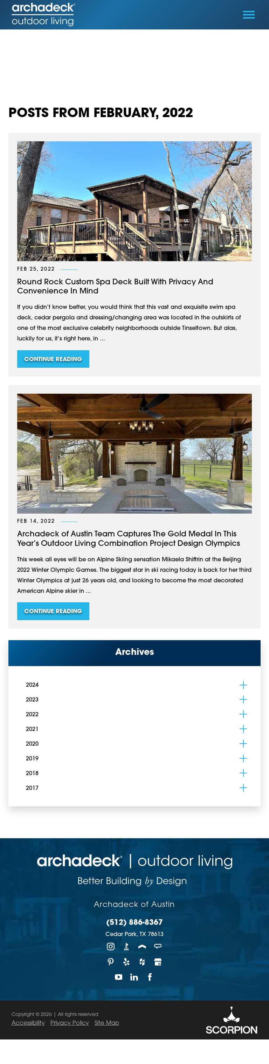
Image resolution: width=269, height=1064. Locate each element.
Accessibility (28, 1023)
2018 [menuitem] (32, 774)
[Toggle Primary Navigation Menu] (248, 15)
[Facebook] (150, 976)
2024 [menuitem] (32, 685)
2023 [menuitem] (32, 700)
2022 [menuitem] (32, 715)
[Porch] (142, 946)
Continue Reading (53, 359)
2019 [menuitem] (32, 759)
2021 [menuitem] (32, 729)
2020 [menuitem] (32, 744)
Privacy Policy (69, 1023)
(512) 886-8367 (134, 923)
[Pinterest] (111, 961)
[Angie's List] (158, 946)
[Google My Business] (158, 961)
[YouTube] (119, 976)
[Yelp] (126, 961)
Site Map (107, 1023)
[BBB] (126, 946)
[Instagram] (111, 946)
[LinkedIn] (135, 976)
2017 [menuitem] (32, 788)
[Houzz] (142, 961)
